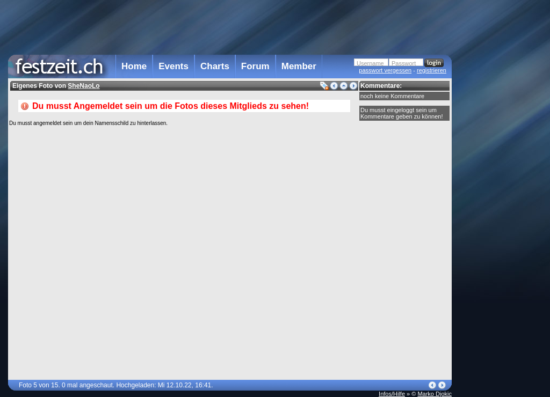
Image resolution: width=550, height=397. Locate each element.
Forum (255, 66)
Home (134, 66)
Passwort (404, 63)
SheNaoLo (83, 86)
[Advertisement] (499, 216)
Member (298, 66)
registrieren (431, 70)
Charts (214, 66)
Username (370, 63)
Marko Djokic (434, 394)
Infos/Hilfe (392, 394)
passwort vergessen (385, 70)
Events (173, 66)
